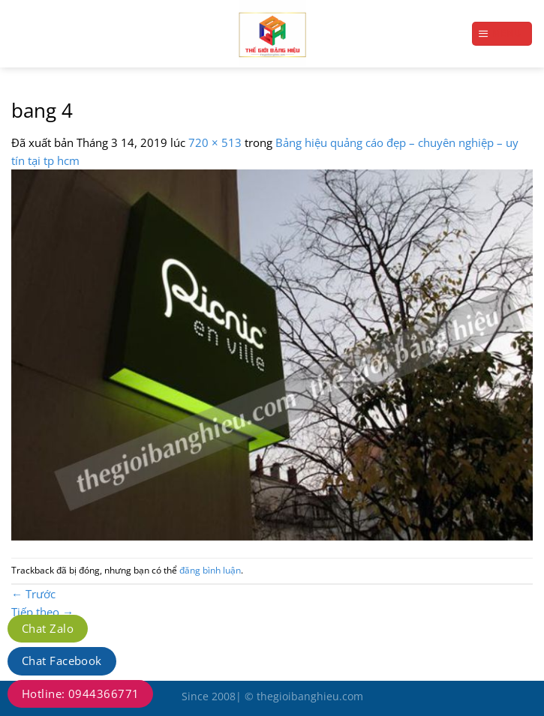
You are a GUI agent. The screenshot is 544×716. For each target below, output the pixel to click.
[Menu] (502, 33)
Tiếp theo (42, 611)
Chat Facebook (62, 660)
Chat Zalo (48, 628)
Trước (33, 593)
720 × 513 (215, 142)
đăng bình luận (210, 570)
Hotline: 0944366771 (80, 693)
